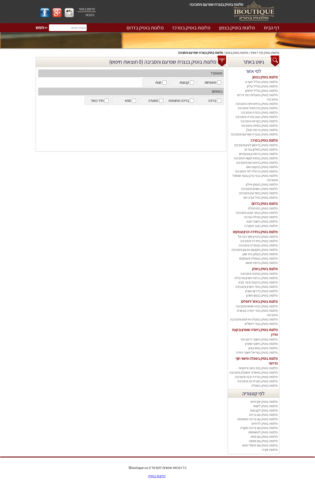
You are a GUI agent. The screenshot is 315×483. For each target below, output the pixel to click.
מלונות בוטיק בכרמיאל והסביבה (258, 108)
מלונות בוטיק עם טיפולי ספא (260, 445)
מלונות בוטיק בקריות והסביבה (259, 121)
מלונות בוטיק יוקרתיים (264, 401)
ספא (131, 100)
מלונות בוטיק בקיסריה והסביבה (258, 245)
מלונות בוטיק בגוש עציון (263, 348)
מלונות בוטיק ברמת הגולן (262, 130)
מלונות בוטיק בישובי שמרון (261, 343)
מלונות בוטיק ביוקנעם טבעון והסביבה (255, 249)
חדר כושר (100, 100)
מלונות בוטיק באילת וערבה (261, 217)
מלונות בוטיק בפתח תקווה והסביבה (256, 158)
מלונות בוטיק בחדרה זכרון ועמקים (255, 231)
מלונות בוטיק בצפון (237, 27)
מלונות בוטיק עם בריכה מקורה (259, 428)
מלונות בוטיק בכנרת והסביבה (259, 112)
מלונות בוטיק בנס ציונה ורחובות (258, 368)
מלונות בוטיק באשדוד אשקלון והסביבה (253, 372)
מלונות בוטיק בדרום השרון (261, 291)
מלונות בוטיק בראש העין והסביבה (257, 162)
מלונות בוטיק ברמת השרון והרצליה (256, 278)
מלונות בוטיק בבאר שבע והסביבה (257, 212)
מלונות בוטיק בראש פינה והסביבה (257, 103)
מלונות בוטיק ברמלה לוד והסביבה (256, 171)
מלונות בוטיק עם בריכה (263, 414)
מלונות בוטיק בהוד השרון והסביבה (256, 286)
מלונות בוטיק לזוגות (265, 406)
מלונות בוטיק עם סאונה (263, 441)
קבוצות (187, 82)
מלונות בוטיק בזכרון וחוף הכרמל (258, 236)
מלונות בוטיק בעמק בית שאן (260, 254)
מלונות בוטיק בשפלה (264, 385)
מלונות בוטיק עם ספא (264, 436)
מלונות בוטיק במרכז (191, 27)
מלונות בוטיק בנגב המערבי (261, 225)
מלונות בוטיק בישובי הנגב (262, 221)
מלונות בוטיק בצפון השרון (262, 295)
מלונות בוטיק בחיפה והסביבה (259, 125)
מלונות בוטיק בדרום (145, 27)
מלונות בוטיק (271, 53)
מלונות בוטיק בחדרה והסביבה (259, 241)
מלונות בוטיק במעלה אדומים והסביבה (254, 319)
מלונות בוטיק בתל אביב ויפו (260, 197)
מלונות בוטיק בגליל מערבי (261, 82)
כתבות (90, 14)
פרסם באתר (87, 9)
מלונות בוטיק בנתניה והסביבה (259, 273)
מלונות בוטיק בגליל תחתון (261, 90)
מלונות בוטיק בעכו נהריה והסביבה (256, 116)
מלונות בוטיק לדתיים (265, 423)
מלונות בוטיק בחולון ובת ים (261, 149)
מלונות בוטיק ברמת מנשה (261, 262)
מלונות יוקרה (270, 449)
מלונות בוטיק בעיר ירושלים (261, 323)
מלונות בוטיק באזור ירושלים (259, 301)
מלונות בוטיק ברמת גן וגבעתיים (258, 153)
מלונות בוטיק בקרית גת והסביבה (257, 381)
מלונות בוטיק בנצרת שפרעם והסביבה (200, 53)
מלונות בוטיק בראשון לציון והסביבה (256, 145)
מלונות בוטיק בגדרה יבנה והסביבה (256, 376)
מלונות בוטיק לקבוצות (264, 410)
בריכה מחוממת (182, 100)
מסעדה (156, 100)
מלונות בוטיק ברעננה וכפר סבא (258, 282)
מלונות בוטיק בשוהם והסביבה (259, 188)
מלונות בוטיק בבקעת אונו (262, 167)
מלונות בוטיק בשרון (265, 268)
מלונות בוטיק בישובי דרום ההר (259, 339)
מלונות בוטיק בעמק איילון (262, 184)
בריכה (215, 100)
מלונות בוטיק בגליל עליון (262, 86)
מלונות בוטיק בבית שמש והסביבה (257, 306)
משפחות (213, 82)
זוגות (161, 82)
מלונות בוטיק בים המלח (263, 208)
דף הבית (271, 27)
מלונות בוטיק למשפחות (263, 432)
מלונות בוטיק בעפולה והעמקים (258, 258)
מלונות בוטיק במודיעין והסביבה (258, 193)
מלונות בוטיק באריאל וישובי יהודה (257, 352)
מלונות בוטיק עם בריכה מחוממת (257, 419)
